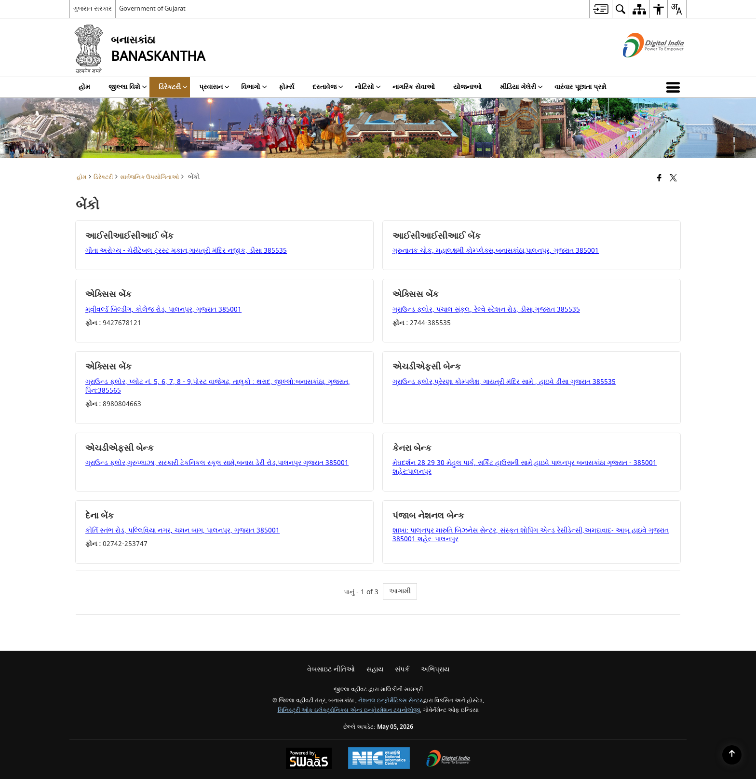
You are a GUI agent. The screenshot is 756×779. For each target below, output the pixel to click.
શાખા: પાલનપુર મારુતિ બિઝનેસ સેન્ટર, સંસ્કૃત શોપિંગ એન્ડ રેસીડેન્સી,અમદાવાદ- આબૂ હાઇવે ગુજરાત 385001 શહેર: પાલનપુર (530, 534)
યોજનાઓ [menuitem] (467, 87)
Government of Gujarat (152, 8)
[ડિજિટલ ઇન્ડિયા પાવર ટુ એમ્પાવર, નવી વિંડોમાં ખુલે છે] (448, 759)
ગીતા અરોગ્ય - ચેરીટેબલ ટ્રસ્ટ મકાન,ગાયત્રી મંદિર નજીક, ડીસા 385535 (186, 251)
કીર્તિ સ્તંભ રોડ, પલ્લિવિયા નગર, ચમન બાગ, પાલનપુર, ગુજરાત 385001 (182, 530)
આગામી (400, 591)
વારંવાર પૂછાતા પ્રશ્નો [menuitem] (580, 87)
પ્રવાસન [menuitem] (214, 87)
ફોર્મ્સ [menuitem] (286, 87)
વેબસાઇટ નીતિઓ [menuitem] (331, 669)
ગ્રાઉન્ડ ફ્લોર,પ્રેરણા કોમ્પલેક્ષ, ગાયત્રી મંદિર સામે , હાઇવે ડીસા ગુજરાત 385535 (504, 382)
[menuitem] (600, 9)
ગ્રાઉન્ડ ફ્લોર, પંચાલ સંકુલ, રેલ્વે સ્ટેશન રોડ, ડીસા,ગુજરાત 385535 (486, 309)
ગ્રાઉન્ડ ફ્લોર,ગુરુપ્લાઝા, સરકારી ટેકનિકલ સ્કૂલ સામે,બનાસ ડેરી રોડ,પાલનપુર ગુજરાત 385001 (217, 463)
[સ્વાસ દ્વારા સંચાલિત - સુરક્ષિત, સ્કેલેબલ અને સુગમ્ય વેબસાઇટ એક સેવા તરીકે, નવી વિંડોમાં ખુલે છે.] (309, 759)
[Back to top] (732, 755)
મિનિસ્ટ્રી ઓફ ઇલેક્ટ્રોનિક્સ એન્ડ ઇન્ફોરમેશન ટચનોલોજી (349, 710)
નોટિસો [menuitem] (368, 87)
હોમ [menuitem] (84, 87)
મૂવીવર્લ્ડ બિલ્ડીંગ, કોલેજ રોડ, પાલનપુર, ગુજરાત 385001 (163, 309)
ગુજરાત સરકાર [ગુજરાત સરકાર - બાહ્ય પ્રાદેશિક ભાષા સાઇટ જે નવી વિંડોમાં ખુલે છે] (92, 8)
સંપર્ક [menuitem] (402, 669)
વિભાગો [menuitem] (254, 87)
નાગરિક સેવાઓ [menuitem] (413, 87)
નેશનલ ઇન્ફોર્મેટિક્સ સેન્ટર (390, 701)
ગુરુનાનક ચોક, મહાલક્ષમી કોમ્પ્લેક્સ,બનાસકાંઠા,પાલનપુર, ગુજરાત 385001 (495, 251)
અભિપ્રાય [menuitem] (435, 669)
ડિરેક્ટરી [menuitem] (173, 87)
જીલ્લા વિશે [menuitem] (127, 87)
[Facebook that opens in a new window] (659, 179)
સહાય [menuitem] (374, 669)
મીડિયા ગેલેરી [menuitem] (521, 87)
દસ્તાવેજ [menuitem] (327, 87)
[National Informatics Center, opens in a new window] (379, 759)
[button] (675, 87)
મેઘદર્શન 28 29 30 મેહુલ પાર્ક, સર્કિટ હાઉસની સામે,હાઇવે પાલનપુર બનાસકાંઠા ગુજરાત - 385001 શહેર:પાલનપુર (524, 467)
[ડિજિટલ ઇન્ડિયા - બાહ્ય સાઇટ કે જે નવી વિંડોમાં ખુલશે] (641, 66)
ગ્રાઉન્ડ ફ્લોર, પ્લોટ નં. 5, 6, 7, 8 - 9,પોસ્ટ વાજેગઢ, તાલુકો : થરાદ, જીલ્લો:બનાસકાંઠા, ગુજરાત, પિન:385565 (217, 386)
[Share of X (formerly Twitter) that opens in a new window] (673, 179)
